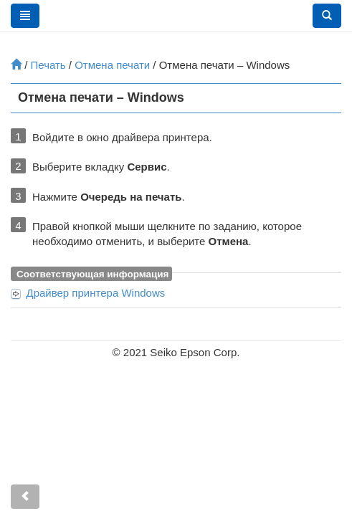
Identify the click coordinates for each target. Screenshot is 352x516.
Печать (48, 65)
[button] (327, 16)
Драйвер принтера (96, 293)
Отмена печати (112, 65)
